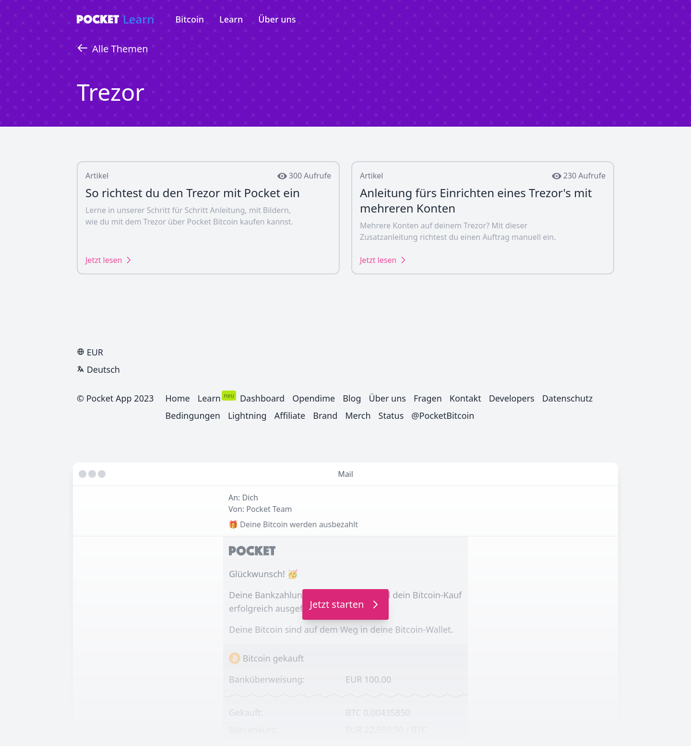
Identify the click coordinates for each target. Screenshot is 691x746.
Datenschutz (567, 398)
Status (391, 415)
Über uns (277, 19)
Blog (352, 398)
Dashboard (262, 398)
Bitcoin (190, 19)
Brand (325, 415)
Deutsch (98, 369)
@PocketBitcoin (442, 415)
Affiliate (290, 415)
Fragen (428, 398)
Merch (357, 415)
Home (178, 398)
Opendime (313, 398)
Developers (512, 398)
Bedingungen (193, 415)
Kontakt (465, 398)
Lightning (247, 415)
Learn (139, 19)
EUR (90, 352)
